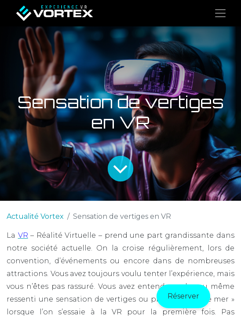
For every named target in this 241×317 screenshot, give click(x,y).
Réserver (183, 296)
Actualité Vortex (35, 216)
